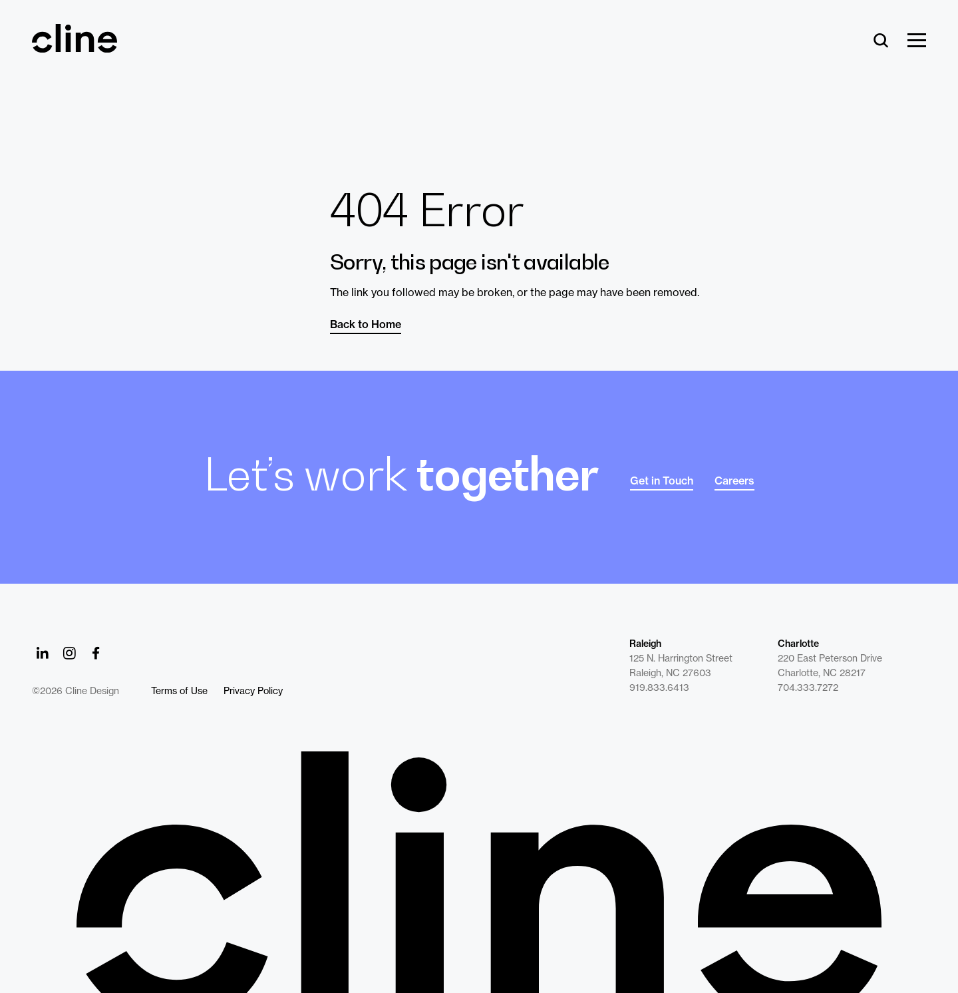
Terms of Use (179, 691)
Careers (734, 480)
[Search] (881, 41)
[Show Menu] (916, 41)
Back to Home (365, 324)
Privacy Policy (253, 691)
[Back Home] (74, 47)
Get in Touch (661, 480)
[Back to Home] (479, 872)
